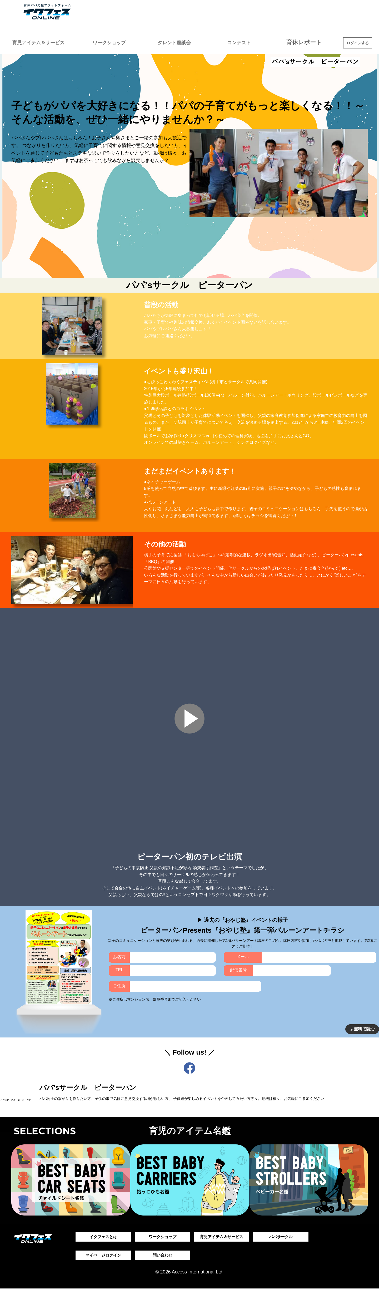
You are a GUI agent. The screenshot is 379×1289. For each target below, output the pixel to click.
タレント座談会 (184, 42)
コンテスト (246, 42)
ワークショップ (123, 42)
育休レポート (308, 42)
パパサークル (280, 1237)
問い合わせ (162, 1255)
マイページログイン (103, 1255)
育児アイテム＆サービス (46, 42)
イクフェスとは (103, 1237)
